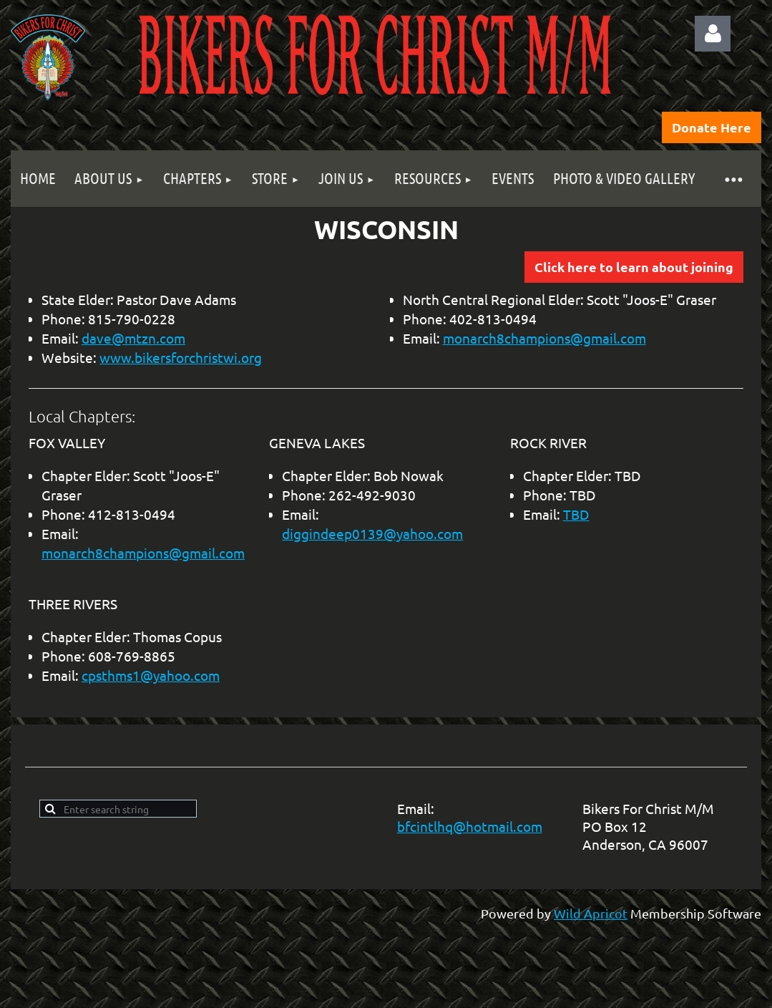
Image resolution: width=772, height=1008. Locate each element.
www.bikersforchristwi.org (180, 357)
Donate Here (711, 127)
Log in (713, 34)
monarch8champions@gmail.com (544, 337)
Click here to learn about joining (633, 266)
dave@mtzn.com (133, 337)
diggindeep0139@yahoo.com (372, 533)
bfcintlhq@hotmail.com (469, 826)
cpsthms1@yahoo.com (151, 675)
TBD (576, 514)
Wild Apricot (590, 913)
